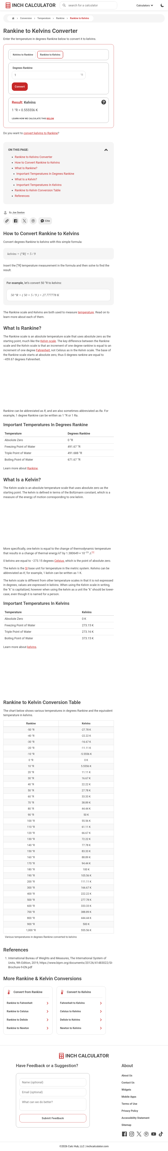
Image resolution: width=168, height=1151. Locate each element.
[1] (93, 552)
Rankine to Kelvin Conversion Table (38, 190)
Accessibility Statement (135, 1117)
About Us (127, 1075)
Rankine (60, 18)
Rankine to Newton (28, 1028)
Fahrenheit (43, 350)
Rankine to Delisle (28, 1019)
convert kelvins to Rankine (41, 133)
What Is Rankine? (26, 168)
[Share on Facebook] (15, 220)
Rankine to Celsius (28, 1011)
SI (26, 568)
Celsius (59, 560)
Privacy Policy (130, 1110)
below (50, 118)
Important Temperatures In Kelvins (39, 185)
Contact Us (128, 1082)
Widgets (126, 1089)
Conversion (26, 18)
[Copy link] (6, 220)
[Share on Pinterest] (33, 220)
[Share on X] (24, 220)
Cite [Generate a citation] (45, 221)
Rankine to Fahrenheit (28, 1003)
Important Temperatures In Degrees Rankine (45, 173)
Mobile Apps (129, 1096)
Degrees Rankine (22, 67)
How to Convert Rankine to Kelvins (37, 162)
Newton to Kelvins (81, 1028)
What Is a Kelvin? (26, 179)
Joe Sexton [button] (18, 212)
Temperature (44, 18)
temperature (86, 312)
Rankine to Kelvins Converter (33, 157)
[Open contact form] (104, 102)
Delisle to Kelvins (81, 1019)
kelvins (31, 647)
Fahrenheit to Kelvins (81, 1003)
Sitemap (126, 1125)
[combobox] (92, 5)
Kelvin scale (48, 341)
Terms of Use (129, 1103)
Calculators (144, 5)
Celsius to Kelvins (81, 1011)
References (22, 196)
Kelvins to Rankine (23, 54)
